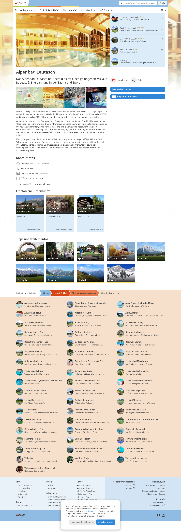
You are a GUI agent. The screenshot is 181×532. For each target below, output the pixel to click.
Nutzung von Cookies (156, 494)
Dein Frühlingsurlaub (57, 497)
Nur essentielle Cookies (83, 522)
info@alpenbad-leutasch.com (34, 173)
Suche (162, 3)
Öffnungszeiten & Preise (32, 178)
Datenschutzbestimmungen (153, 491)
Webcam (51, 488)
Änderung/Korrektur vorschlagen (33, 184)
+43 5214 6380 (27, 168)
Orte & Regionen (23, 10)
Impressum (160, 488)
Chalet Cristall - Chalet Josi (30, 213)
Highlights (68, 10)
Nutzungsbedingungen (155, 485)
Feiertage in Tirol (85, 494)
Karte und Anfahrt (85, 488)
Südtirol (130, 485)
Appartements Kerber (90, 213)
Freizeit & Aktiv (48, 10)
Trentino (130, 488)
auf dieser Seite (91, 511)
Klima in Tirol (83, 497)
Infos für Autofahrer (86, 491)
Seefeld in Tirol (54, 216)
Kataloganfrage (84, 485)
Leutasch (21, 216)
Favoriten (107, 10)
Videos (51, 485)
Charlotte (60, 213)
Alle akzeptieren (105, 522)
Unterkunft (87, 10)
